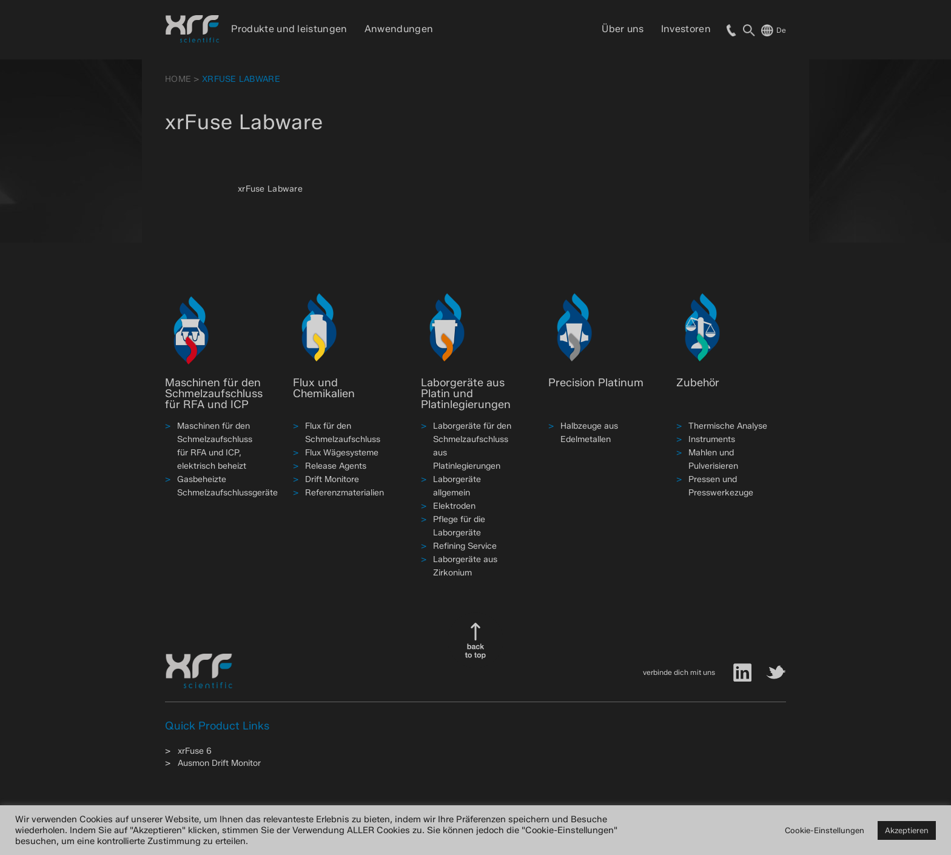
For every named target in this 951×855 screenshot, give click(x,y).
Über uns (623, 29)
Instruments (711, 439)
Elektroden (454, 506)
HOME (178, 79)
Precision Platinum (596, 382)
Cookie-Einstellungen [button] (824, 830)
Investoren (686, 29)
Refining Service (465, 546)
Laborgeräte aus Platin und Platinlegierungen (466, 393)
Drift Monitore (332, 479)
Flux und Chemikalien (324, 388)
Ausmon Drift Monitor (219, 763)
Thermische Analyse (727, 426)
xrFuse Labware (270, 189)
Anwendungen (399, 29)
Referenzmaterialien (344, 493)
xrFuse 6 (195, 751)
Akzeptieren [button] (907, 830)
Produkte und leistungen (289, 29)
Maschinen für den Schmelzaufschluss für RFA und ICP (214, 393)
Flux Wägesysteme (341, 453)
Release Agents (335, 466)
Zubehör (697, 382)
